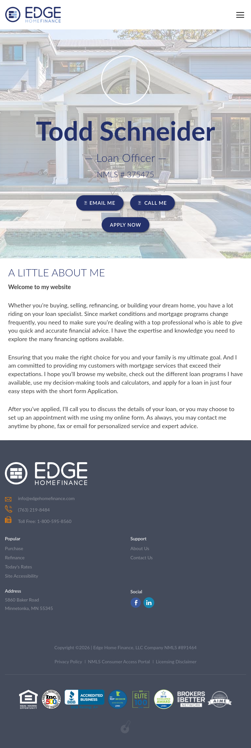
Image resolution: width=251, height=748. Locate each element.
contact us (141, 557)
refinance (15, 557)
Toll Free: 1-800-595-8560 (38, 521)
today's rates (18, 566)
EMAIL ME (99, 203)
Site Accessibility (21, 576)
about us (139, 548)
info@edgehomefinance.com (46, 498)
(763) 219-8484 (34, 510)
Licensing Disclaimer (176, 662)
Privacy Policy (68, 662)
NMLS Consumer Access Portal (119, 662)
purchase (14, 548)
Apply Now (125, 225)
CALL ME (152, 203)
